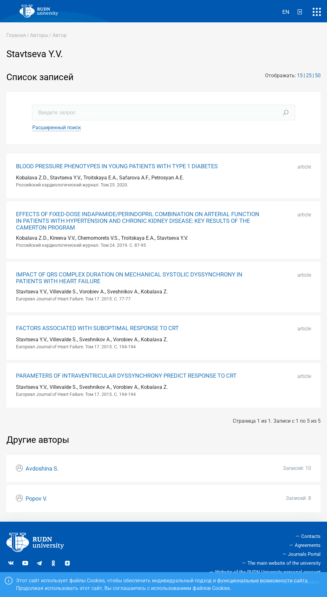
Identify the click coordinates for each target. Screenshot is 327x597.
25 (309, 75)
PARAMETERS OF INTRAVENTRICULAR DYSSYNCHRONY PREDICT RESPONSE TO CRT (126, 376)
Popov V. (36, 498)
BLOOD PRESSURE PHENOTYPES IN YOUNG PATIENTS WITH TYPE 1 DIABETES (117, 166)
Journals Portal (304, 554)
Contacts (311, 536)
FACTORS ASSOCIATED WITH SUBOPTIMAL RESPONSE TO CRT (97, 328)
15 (300, 75)
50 (318, 75)
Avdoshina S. (42, 468)
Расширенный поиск (56, 128)
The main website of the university (284, 563)
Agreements (308, 545)
